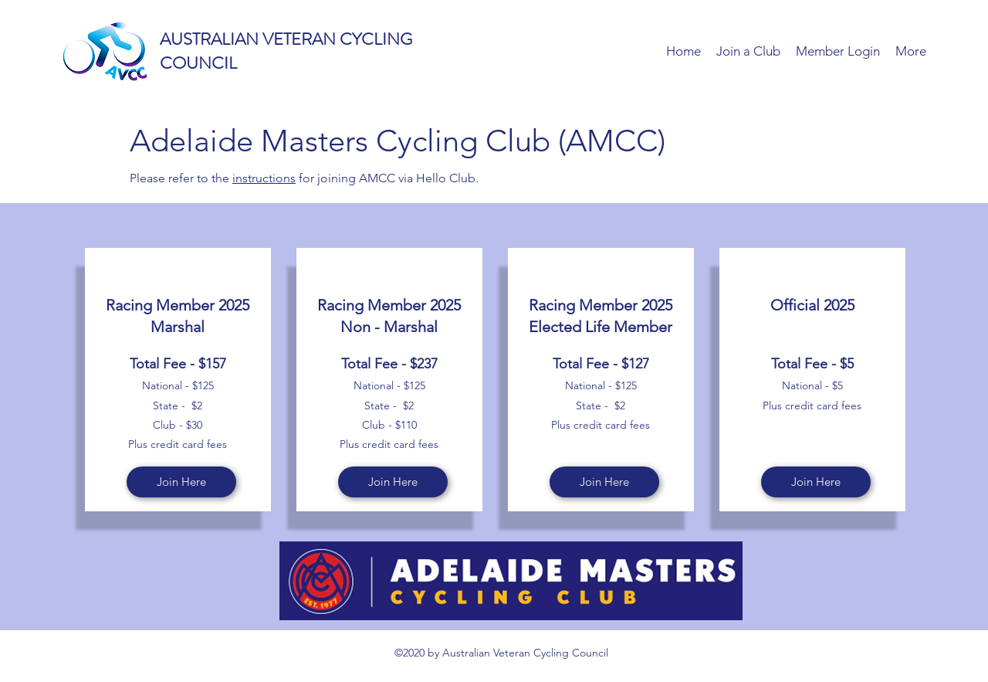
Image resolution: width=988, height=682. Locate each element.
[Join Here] (181, 482)
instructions (264, 178)
